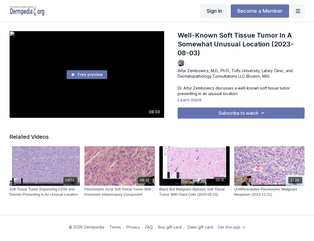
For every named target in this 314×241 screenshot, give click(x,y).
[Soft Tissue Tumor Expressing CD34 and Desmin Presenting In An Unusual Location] (44, 192)
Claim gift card (200, 227)
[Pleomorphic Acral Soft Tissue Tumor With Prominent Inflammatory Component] (119, 192)
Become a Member (259, 11)
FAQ (149, 227)
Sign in (214, 11)
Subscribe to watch (242, 113)
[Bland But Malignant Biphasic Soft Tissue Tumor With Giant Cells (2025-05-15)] (194, 192)
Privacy (133, 227)
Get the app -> (231, 227)
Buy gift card (169, 227)
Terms (115, 227)
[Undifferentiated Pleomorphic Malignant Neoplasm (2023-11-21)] (269, 192)
